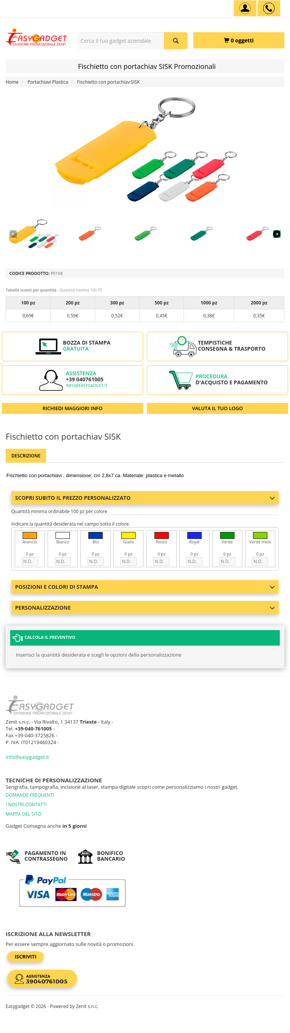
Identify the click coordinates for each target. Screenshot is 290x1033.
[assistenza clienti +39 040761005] (269, 8)
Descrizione (25, 456)
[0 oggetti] (238, 40)
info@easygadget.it (87, 385)
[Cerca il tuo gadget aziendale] (176, 40)
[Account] (245, 8)
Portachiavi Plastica (48, 82)
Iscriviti (25, 956)
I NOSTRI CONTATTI (26, 804)
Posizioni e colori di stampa (145, 586)
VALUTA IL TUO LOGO (217, 408)
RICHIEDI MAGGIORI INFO (73, 408)
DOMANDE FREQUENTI (30, 795)
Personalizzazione (145, 607)
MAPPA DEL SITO (23, 814)
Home (12, 82)
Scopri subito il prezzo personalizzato (145, 497)
